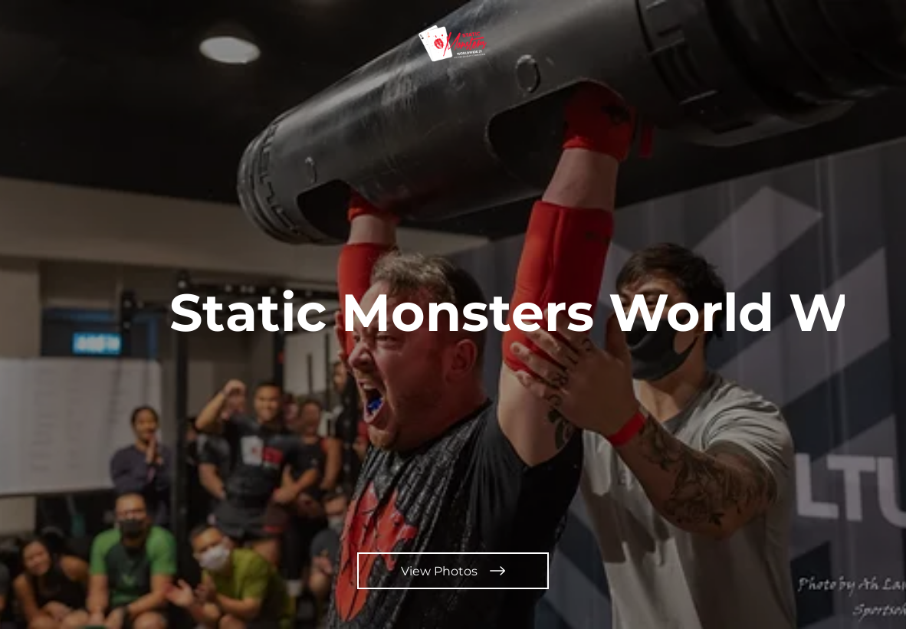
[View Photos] (453, 570)
